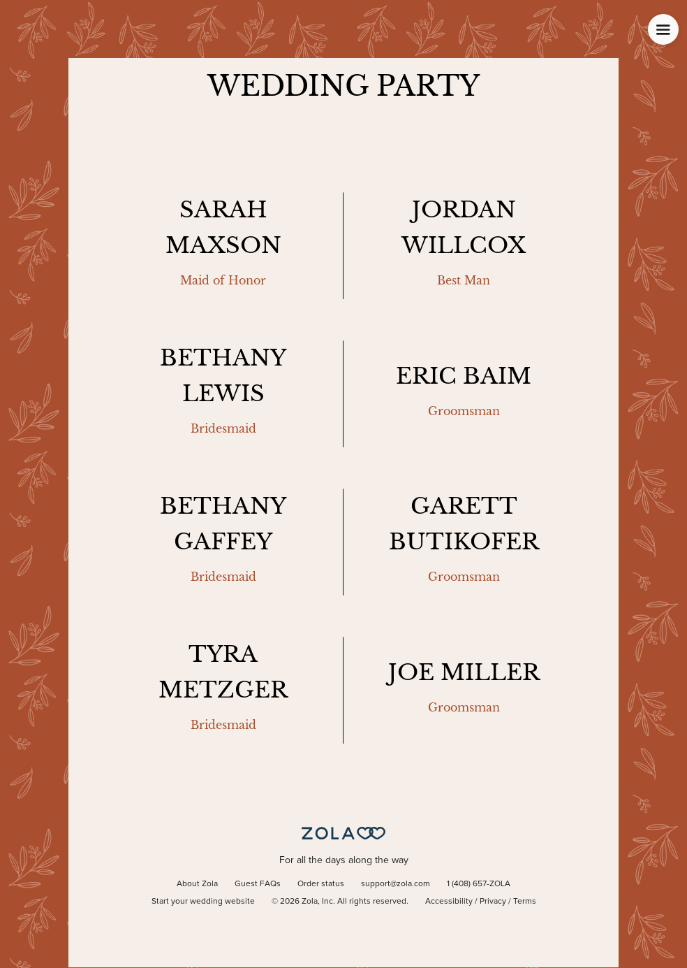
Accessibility (449, 901)
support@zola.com (395, 884)
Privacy (493, 901)
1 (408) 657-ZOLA (478, 884)
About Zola (197, 884)
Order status (320, 884)
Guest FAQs (258, 884)
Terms (524, 901)
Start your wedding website (203, 901)
